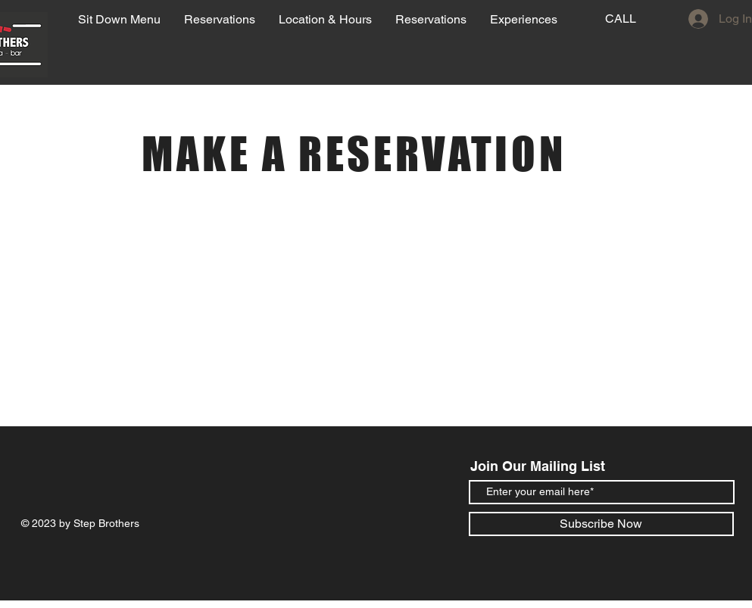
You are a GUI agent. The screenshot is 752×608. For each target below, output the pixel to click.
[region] (608, 38)
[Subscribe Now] (601, 524)
